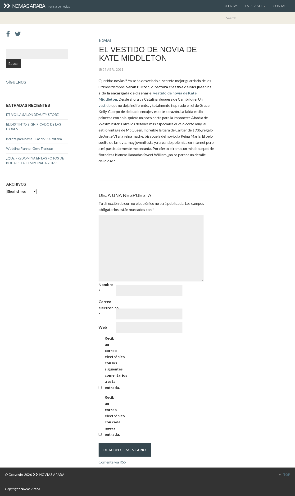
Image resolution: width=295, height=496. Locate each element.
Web (103, 327)
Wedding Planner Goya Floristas (30, 148)
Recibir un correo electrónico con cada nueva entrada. (113, 415)
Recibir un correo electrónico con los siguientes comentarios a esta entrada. (113, 363)
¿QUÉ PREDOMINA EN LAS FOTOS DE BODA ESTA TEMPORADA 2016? (35, 160)
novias (105, 40)
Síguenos (16, 82)
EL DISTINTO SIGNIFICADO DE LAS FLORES (33, 126)
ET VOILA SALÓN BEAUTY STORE (32, 114)
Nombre (106, 287)
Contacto (282, 6)
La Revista (255, 6)
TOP (284, 475)
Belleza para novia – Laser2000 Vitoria (34, 139)
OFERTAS (230, 6)
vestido (105, 105)
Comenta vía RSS (112, 462)
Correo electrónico (107, 307)
